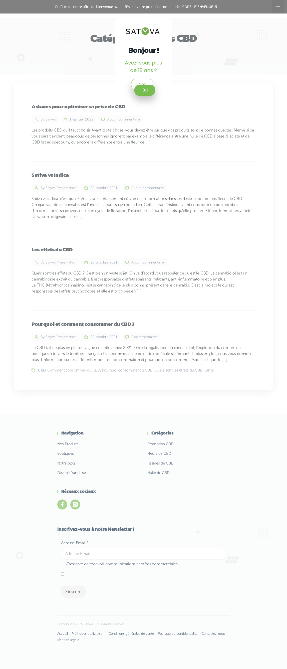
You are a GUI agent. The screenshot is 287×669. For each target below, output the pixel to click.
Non (142, 98)
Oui (145, 104)
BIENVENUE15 (205, 6)
